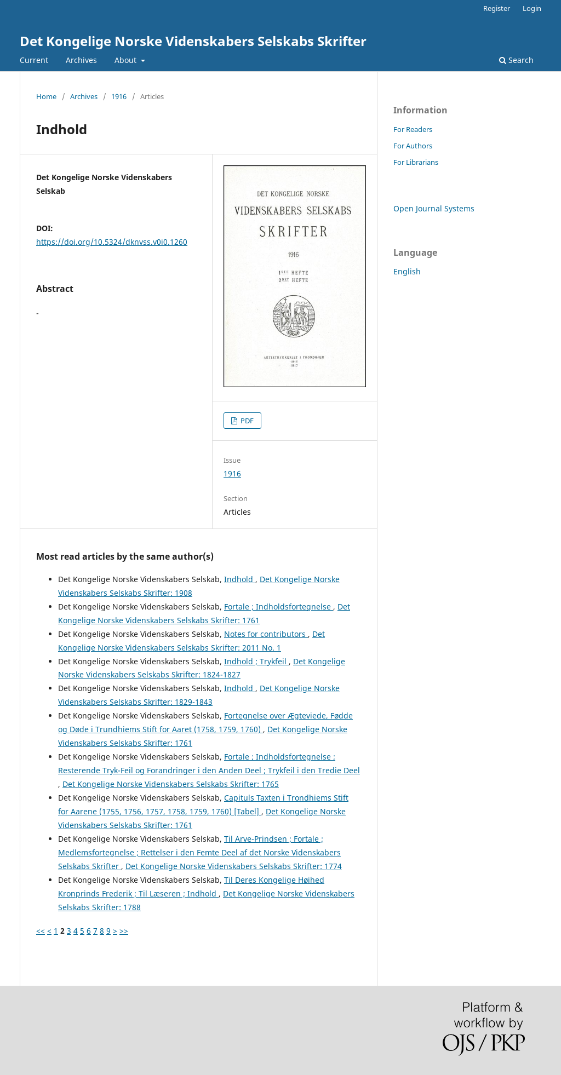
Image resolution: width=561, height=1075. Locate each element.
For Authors (412, 146)
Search (516, 60)
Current (34, 60)
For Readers (412, 129)
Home (46, 96)
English (407, 271)
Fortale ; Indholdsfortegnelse (278, 606)
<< (40, 930)
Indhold (239, 579)
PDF (246, 421)
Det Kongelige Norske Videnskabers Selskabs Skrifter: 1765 (170, 784)
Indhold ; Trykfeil (256, 661)
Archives (81, 60)
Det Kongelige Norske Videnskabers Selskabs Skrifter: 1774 (233, 866)
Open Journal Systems (433, 208)
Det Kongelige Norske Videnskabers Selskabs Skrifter (193, 41)
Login (532, 8)
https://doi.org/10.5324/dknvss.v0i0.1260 (111, 242)
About (127, 60)
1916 (119, 96)
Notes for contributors (266, 634)
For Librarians (415, 162)
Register (496, 8)
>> (123, 930)
